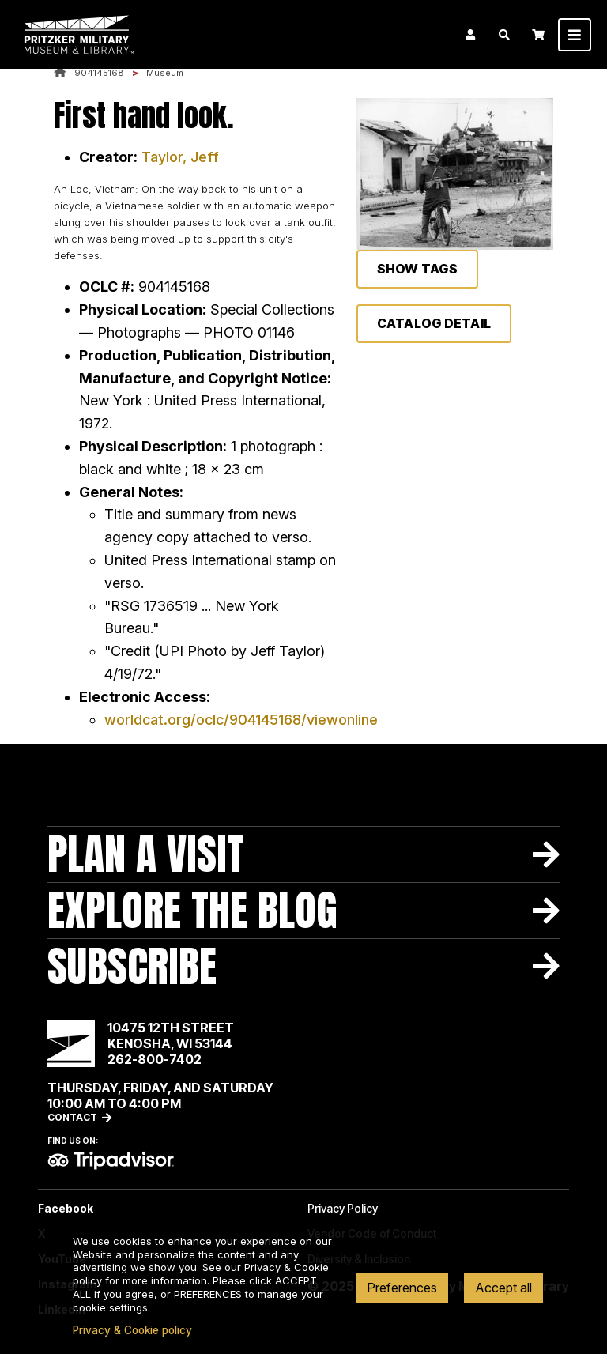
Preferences (402, 1288)
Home (60, 73)
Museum (164, 72)
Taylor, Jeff (180, 157)
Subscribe (132, 966)
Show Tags (417, 269)
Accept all (503, 1288)
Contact (72, 1117)
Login (470, 34)
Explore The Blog (192, 910)
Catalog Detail (434, 323)
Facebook (65, 1208)
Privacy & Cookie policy (132, 1330)
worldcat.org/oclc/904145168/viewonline (241, 719)
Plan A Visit (145, 854)
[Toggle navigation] (574, 34)
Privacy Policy (342, 1208)
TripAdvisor (110, 1160)
